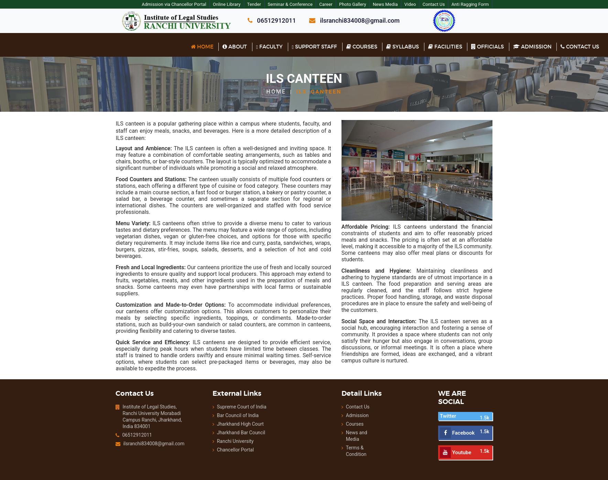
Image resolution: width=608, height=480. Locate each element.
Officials (487, 46)
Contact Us (445, 4)
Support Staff (314, 46)
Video (421, 4)
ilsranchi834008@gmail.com (137, 425)
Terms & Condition (356, 425)
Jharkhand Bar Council (232, 414)
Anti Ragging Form (482, 4)
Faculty (269, 46)
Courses (361, 46)
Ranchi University (226, 422)
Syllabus (402, 46)
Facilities (445, 46)
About (234, 46)
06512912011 (121, 416)
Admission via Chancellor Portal (181, 4)
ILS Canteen (318, 91)
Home (202, 46)
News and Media (364, 414)
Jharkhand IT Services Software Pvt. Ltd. (387, 462)
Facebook (465, 406)
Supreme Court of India (233, 388)
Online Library (234, 4)
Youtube (464, 425)
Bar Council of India (229, 397)
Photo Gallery (362, 4)
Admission (532, 46)
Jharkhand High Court (231, 405)
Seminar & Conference (299, 4)
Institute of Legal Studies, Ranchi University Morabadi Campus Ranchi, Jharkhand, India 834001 (136, 398)
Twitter (456, 389)
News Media (396, 4)
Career (335, 4)
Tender (262, 4)
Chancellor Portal (226, 431)
